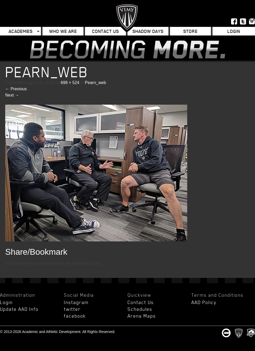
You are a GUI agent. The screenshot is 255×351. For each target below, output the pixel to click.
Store (190, 31)
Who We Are (63, 31)
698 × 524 (70, 82)
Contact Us (105, 31)
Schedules (140, 309)
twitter (72, 309)
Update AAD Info (19, 309)
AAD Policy (203, 302)
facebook (75, 316)
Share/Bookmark (36, 252)
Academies (21, 31)
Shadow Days (147, 31)
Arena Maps (142, 316)
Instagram (76, 302)
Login (233, 31)
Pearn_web (95, 82)
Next (12, 95)
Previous (16, 89)
